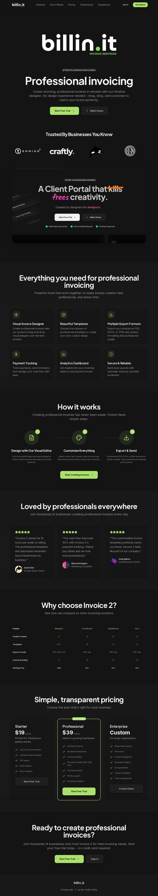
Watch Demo (94, 111)
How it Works (56, 4)
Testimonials (86, 4)
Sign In (125, 5)
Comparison (104, 4)
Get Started (140, 5)
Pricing (71, 4)
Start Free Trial (64, 111)
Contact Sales (126, 788)
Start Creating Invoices (79, 475)
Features (40, 4)
